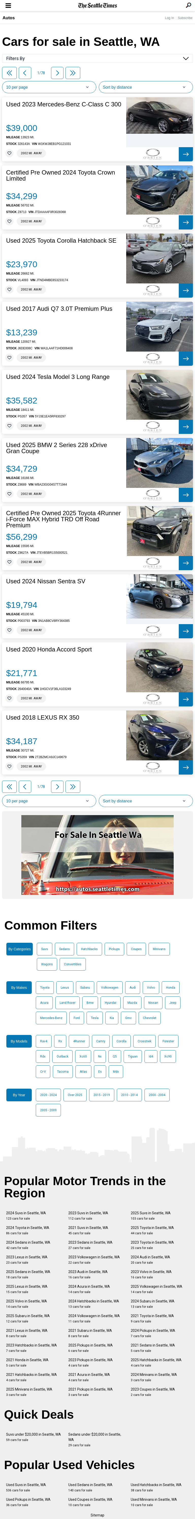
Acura (44, 1003)
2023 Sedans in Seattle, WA (90, 1245)
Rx (60, 1041)
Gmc (128, 1018)
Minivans (159, 949)
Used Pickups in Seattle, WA (28, 1502)
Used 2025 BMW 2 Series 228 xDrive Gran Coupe (56, 448)
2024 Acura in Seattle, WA (89, 1289)
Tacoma (63, 1071)
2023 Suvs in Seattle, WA (88, 1215)
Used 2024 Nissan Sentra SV (45, 581)
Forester (168, 1041)
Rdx (42, 1056)
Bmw (90, 1003)
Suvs (44, 949)
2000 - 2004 (157, 1095)
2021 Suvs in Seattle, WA (88, 1230)
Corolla (121, 1041)
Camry (100, 1041)
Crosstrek (144, 1041)
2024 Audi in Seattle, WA (150, 1259)
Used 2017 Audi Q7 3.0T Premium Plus (59, 309)
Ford (77, 1018)
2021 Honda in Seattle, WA (27, 1362)
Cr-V (43, 1071)
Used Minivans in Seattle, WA (154, 1502)
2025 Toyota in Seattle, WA (152, 1230)
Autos (9, 17)
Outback (62, 1056)
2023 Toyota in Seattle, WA (152, 1245)
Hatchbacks (89, 949)
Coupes (136, 949)
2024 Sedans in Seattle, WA (28, 1245)
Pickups (114, 949)
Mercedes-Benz (51, 1018)
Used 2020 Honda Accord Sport (49, 649)
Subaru (85, 987)
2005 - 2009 (48, 1110)
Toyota (45, 987)
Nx (100, 1056)
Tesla (95, 1018)
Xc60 (83, 1056)
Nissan (153, 1003)
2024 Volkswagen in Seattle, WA (94, 1318)
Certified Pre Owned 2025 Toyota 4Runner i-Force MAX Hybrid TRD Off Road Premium (63, 519)
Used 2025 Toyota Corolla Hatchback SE (61, 241)
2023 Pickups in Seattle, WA (90, 1362)
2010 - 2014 (129, 1095)
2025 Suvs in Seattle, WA (151, 1215)
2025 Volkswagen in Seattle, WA (156, 1289)
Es (100, 1071)
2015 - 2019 (101, 1095)
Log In (169, 18)
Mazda (132, 1003)
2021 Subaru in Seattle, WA (90, 1333)
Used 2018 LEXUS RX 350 (42, 718)
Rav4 (43, 1041)
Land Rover (67, 1003)
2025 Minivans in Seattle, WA (29, 1392)
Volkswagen (109, 987)
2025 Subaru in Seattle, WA (28, 1318)
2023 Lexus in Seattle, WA (26, 1259)
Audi (132, 987)
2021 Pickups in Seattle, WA (90, 1392)
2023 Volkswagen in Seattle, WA (94, 1259)
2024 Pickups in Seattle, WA (153, 1333)
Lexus (65, 987)
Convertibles (73, 964)
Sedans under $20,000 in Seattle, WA (94, 1439)
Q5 (115, 1056)
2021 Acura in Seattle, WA (89, 1377)
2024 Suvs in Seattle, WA (26, 1215)
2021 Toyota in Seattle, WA (152, 1318)
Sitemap (97, 1515)
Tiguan (133, 1056)
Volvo (151, 987)
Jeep (172, 1003)
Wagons (47, 964)
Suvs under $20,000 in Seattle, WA (33, 1437)
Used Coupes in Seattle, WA (90, 1502)
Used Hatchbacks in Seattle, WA (156, 1487)
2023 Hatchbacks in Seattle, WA (31, 1348)
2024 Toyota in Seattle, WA (27, 1230)
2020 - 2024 (48, 1095)
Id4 (151, 1056)
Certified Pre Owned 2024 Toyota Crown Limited (60, 175)
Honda (170, 987)
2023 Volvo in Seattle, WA (151, 1274)
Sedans (64, 949)
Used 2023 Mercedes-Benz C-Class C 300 (63, 104)
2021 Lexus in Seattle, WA (26, 1333)
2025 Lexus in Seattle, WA (26, 1289)
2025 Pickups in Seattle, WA (90, 1348)
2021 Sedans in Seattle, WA (153, 1348)
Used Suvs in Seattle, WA (26, 1487)
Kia (112, 1018)
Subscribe (185, 18)
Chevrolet (149, 1018)
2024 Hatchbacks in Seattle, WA (93, 1304)
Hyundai (110, 1003)
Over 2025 (75, 1095)
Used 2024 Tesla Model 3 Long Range (58, 377)
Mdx (116, 1071)
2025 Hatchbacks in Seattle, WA (156, 1362)
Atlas (83, 1071)
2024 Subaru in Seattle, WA (152, 1304)
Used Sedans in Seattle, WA (90, 1487)
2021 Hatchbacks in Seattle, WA (31, 1377)
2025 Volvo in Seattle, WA (26, 1304)
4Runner (79, 1041)
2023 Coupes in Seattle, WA (153, 1392)
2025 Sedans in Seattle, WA (28, 1274)
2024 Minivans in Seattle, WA (154, 1377)
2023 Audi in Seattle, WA (88, 1274)
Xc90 (168, 1056)
